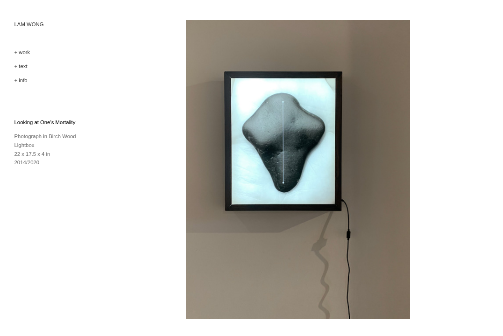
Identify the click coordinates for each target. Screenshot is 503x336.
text (23, 66)
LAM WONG (29, 24)
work (24, 52)
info (23, 80)
